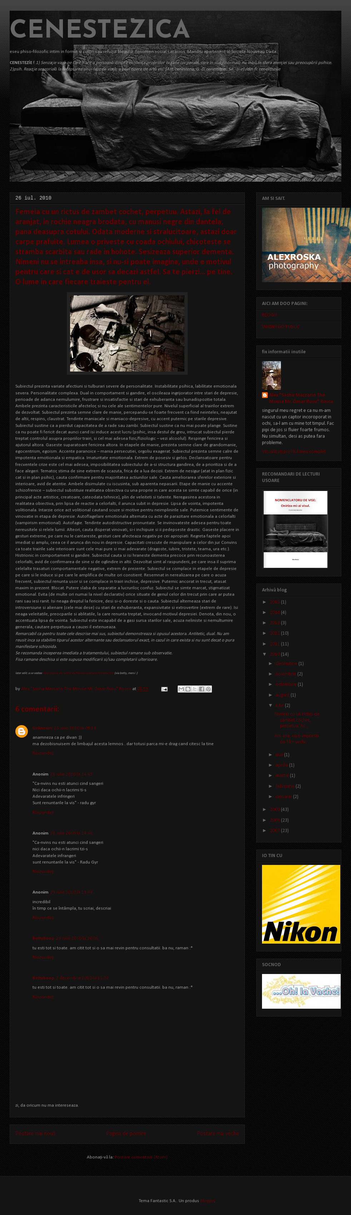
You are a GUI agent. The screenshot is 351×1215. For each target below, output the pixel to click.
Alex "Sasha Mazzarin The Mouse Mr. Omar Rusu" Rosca (76, 689)
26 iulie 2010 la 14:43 (71, 774)
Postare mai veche (218, 1134)
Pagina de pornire (126, 1134)
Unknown (42, 728)
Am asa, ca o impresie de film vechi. (297, 739)
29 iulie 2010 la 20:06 (77, 938)
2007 (275, 830)
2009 (275, 809)
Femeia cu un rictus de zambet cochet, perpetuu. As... (297, 720)
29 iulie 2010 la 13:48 (71, 892)
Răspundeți (43, 753)
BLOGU (269, 315)
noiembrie (286, 674)
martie (283, 775)
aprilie (282, 765)
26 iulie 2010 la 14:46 (71, 833)
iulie (280, 705)
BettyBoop (43, 938)
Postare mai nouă (35, 1134)
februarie (286, 786)
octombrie (287, 684)
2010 (275, 654)
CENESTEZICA (100, 31)
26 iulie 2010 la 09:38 (75, 728)
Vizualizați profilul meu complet (294, 451)
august (283, 695)
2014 (275, 612)
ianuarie (284, 797)
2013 (275, 623)
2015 (275, 602)
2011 (275, 644)
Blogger (207, 1201)
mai (280, 755)
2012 (275, 633)
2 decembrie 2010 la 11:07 (82, 978)
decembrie (287, 663)
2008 (275, 820)
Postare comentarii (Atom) (141, 1157)
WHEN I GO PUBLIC (281, 327)
